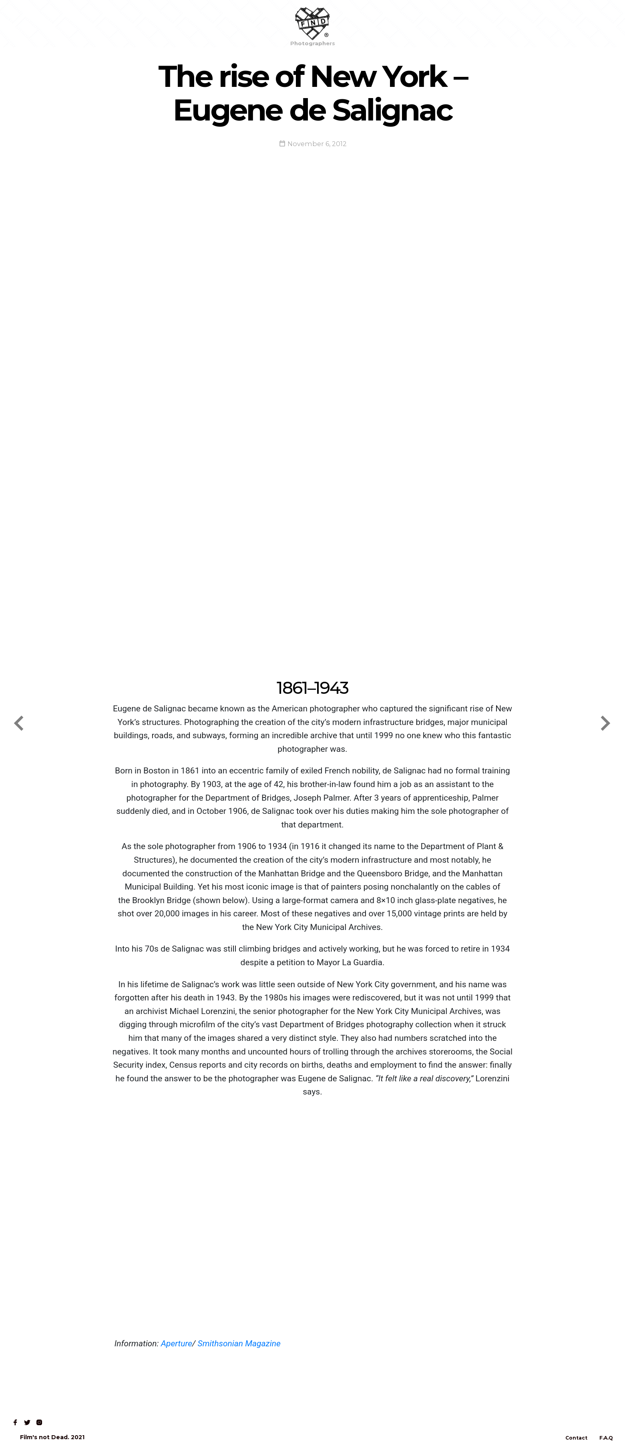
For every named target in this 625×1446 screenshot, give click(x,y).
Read (87, 23)
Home (24, 23)
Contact (123, 23)
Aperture (176, 1343)
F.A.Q (606, 1438)
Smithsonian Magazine (239, 1343)
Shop (56, 23)
